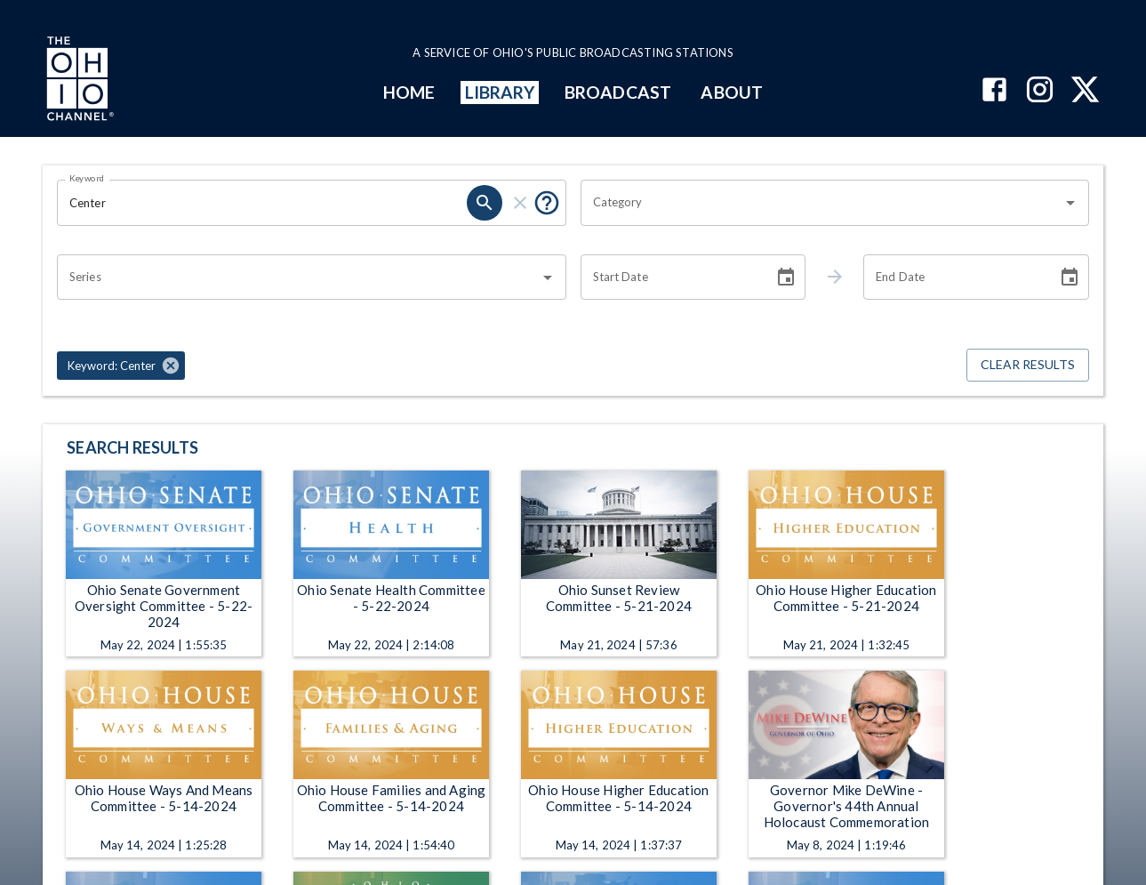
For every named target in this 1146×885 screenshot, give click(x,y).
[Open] (1070, 202)
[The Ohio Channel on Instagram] (1039, 91)
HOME (409, 92)
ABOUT (731, 92)
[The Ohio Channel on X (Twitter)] (1085, 91)
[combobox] (822, 203)
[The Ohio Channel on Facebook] (994, 91)
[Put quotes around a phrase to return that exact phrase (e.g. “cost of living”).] (547, 203)
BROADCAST (618, 92)
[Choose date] (786, 277)
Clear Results (1027, 365)
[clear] (520, 203)
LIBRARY (500, 92)
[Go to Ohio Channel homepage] (78, 81)
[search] (484, 203)
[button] (121, 365)
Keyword (87, 178)
